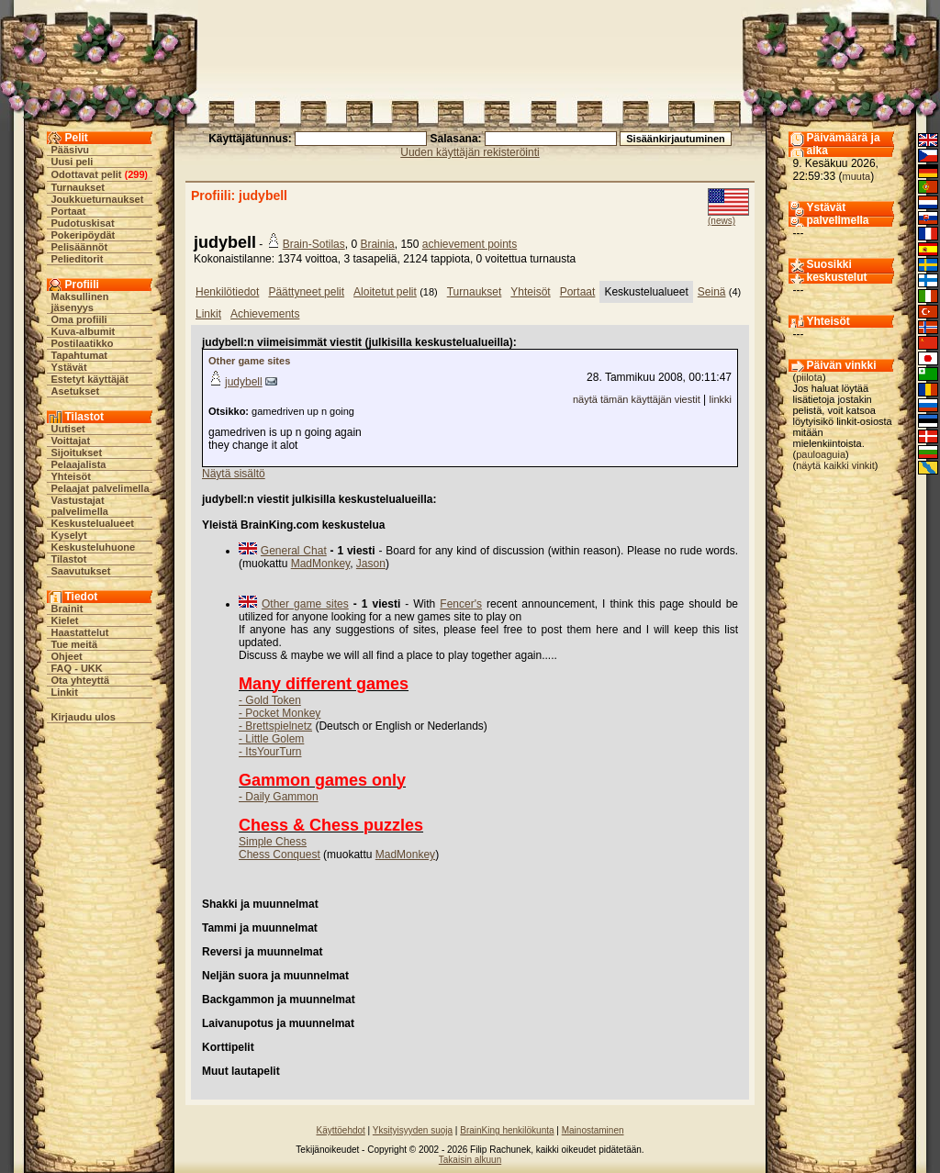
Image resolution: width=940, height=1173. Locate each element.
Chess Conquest (279, 854)
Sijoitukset (77, 452)
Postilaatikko (82, 343)
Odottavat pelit (86, 174)
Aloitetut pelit (385, 291)
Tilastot (69, 558)
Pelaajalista (78, 464)
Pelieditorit (77, 258)
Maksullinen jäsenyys (80, 302)
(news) (721, 221)
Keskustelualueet (92, 523)
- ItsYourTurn (270, 751)
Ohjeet (67, 656)
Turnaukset (78, 187)
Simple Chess (273, 841)
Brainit (67, 608)
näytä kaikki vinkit (835, 465)
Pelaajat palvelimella (100, 488)
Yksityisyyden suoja (413, 1130)
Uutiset (68, 428)
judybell (244, 381)
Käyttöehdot (340, 1130)
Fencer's (461, 604)
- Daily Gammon (279, 796)
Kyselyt (69, 535)
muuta (857, 176)
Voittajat (71, 440)
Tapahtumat (79, 355)
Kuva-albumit (83, 331)
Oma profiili (79, 319)
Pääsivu (70, 149)
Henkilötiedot (227, 291)
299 (136, 174)
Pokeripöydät (83, 234)
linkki (721, 399)
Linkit (64, 692)
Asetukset (75, 391)
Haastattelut (80, 632)
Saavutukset (81, 570)
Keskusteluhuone (93, 547)
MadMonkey (320, 563)
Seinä (712, 291)
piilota (809, 377)
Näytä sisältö (233, 473)
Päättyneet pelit (306, 291)
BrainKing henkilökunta (507, 1130)
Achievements (264, 313)
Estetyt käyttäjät (90, 379)
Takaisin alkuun (470, 1160)
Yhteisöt (71, 476)
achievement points (469, 244)
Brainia (377, 244)
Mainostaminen (593, 1130)
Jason (371, 563)
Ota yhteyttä (80, 680)
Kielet (65, 620)
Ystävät (69, 367)
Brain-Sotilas (314, 244)
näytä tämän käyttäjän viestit (636, 399)
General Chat (294, 550)
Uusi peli (72, 161)
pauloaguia (820, 454)
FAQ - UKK (77, 668)
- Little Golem (271, 738)
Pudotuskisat (83, 223)
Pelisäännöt (79, 246)
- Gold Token (270, 700)
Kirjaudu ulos (83, 716)
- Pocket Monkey (279, 713)
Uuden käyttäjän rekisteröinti (469, 152)
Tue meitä (74, 644)
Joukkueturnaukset (97, 199)
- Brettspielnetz (275, 726)
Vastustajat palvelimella (79, 506)
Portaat (68, 211)
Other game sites (249, 360)
